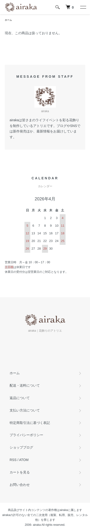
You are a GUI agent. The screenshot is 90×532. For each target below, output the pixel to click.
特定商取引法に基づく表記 (30, 423)
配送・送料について (25, 385)
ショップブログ (21, 447)
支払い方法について (25, 410)
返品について (20, 398)
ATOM (24, 460)
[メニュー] (83, 7)
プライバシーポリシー (26, 435)
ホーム (8, 20)
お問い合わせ (20, 485)
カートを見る (20, 472)
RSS (13, 460)
